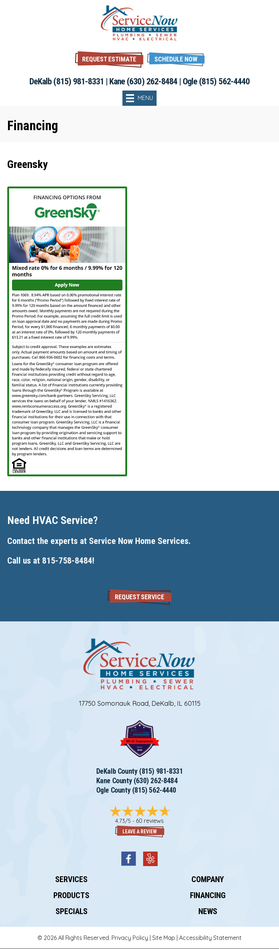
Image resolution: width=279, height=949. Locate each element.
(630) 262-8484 (152, 81)
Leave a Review (139, 831)
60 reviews (150, 820)
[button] (176, 58)
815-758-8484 (67, 561)
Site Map (163, 937)
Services (71, 879)
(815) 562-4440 (224, 81)
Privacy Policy (130, 937)
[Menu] (139, 98)
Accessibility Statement (210, 937)
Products (71, 895)
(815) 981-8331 (78, 81)
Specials (72, 911)
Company (207, 879)
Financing (208, 895)
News (207, 911)
